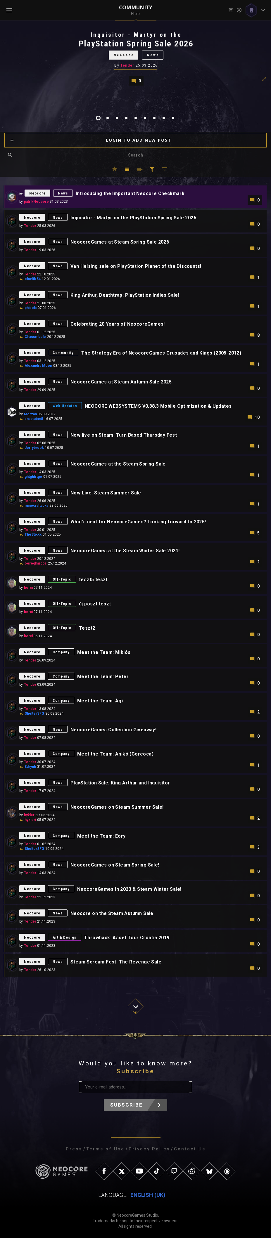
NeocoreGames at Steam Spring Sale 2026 (119, 242)
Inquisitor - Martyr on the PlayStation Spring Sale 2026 (133, 217)
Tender (127, 65)
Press (74, 1149)
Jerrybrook (34, 448)
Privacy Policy (149, 1149)
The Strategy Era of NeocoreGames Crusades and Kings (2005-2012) (161, 353)
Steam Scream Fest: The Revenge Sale (115, 962)
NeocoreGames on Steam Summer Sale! (117, 807)
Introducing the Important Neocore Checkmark (130, 193)
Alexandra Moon (38, 366)
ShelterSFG (34, 713)
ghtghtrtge (33, 477)
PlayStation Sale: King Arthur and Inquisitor (120, 783)
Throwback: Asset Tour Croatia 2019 (127, 937)
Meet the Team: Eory (101, 836)
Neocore (124, 55)
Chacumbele (35, 337)
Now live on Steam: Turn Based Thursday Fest (123, 435)
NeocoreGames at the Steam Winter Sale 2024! (124, 550)
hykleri (29, 815)
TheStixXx (33, 534)
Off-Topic (62, 579)
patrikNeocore (36, 201)
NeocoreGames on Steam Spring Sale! (114, 865)
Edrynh (30, 767)
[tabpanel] (135, 58)
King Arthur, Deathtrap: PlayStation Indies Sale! (124, 295)
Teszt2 (87, 628)
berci (28, 588)
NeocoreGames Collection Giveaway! (113, 729)
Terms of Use (105, 1149)
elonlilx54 (33, 279)
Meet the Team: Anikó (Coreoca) (115, 754)
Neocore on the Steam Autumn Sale (111, 913)
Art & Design (65, 937)
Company (61, 652)
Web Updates (65, 406)
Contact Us (190, 1149)
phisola (31, 308)
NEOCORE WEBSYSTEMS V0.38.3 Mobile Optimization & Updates (158, 406)
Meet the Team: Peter (103, 676)
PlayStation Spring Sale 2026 (136, 43)
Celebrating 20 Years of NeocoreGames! (117, 324)
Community (63, 352)
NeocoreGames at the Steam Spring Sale (118, 464)
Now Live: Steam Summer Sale (105, 493)
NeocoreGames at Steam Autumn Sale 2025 (121, 382)
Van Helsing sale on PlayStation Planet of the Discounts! (135, 266)
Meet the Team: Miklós (103, 652)
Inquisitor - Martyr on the (136, 34)
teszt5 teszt (93, 579)
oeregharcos (36, 563)
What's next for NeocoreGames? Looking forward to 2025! (138, 522)
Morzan (30, 414)
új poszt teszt (95, 604)
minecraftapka (36, 505)
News (153, 55)
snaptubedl (34, 419)
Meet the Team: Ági (100, 701)
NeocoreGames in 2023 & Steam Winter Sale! (129, 889)
